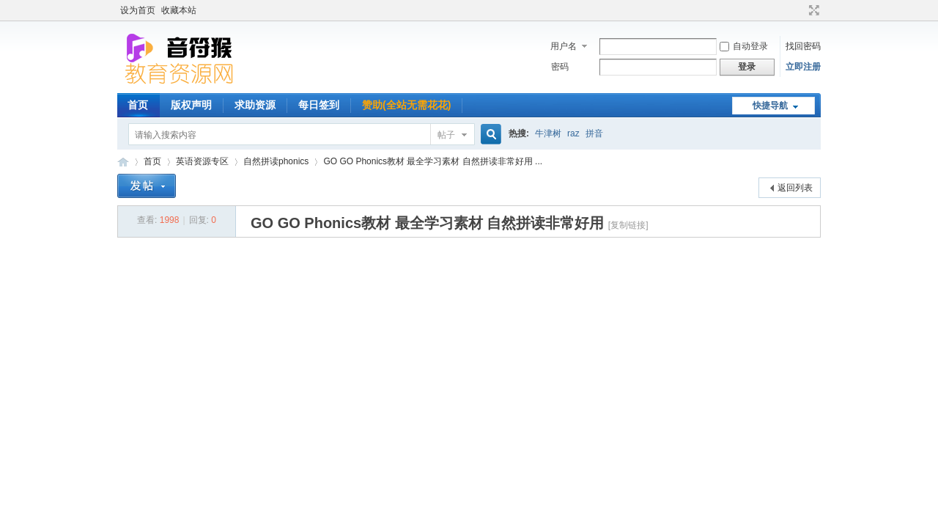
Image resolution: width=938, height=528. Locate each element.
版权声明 (191, 105)
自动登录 (744, 46)
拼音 (594, 133)
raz (573, 133)
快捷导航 (770, 105)
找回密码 (803, 46)
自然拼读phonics (276, 161)
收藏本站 (178, 10)
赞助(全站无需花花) (406, 105)
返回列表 (795, 188)
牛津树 (548, 133)
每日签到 (318, 105)
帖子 (446, 135)
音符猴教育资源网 (123, 161)
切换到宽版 (812, 10)
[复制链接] (628, 225)
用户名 (563, 46)
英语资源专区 (202, 161)
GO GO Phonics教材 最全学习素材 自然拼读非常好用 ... (432, 161)
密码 (560, 67)
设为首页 (137, 10)
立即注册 (803, 67)
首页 (138, 105)
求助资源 (255, 105)
